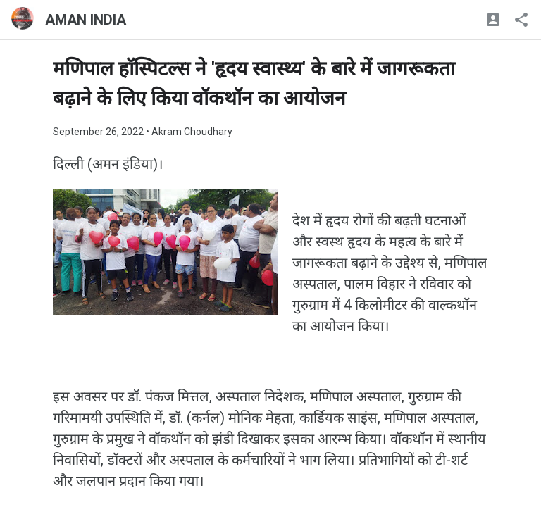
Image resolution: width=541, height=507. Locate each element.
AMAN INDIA (85, 19)
